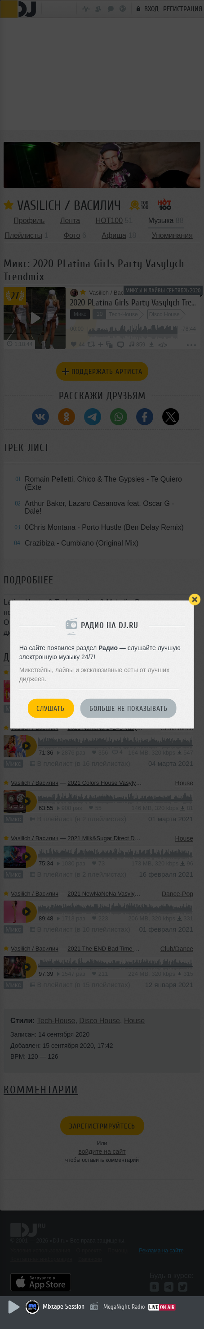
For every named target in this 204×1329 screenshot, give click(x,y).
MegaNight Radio (124, 1306)
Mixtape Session (63, 1307)
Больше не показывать (128, 709)
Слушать (50, 709)
